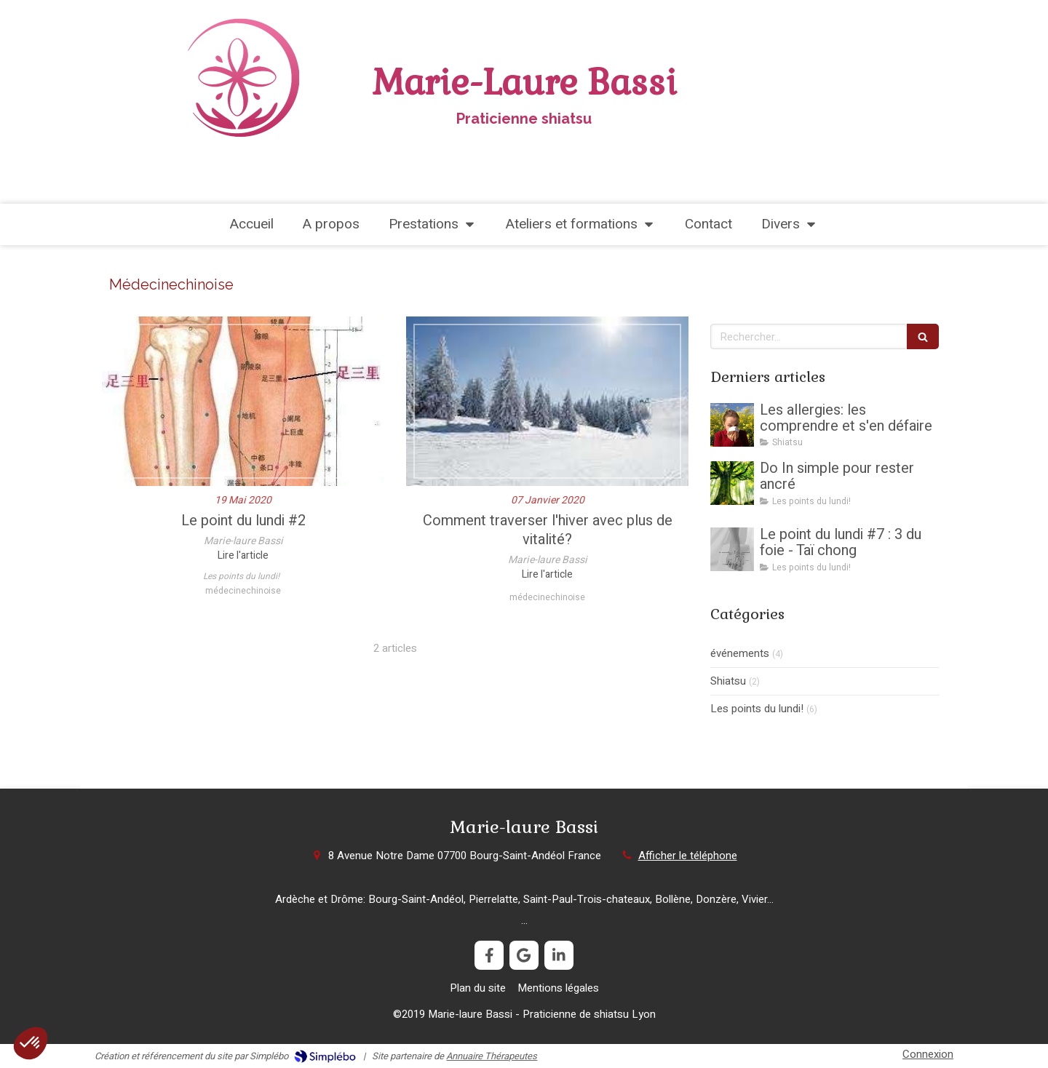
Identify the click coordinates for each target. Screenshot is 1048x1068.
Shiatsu (728, 681)
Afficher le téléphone (687, 856)
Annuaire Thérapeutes (491, 1056)
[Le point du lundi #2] (243, 401)
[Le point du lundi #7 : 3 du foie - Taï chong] (732, 549)
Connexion (927, 1054)
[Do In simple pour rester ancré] (732, 483)
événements (739, 653)
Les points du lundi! (756, 709)
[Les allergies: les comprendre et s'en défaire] (732, 425)
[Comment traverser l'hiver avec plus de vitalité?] (547, 401)
